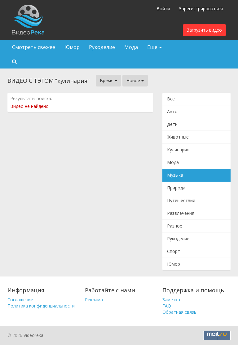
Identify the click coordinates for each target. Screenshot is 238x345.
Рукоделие (102, 47)
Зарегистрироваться (201, 8)
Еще (154, 47)
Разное (174, 226)
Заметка (171, 300)
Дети (172, 124)
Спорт (173, 251)
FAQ (166, 306)
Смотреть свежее (33, 47)
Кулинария (178, 150)
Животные (178, 137)
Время (108, 80)
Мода (131, 47)
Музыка (175, 175)
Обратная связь (179, 312)
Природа (176, 188)
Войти (163, 8)
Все (171, 99)
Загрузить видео (204, 30)
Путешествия (181, 200)
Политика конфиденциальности (41, 306)
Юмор (72, 47)
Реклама (94, 300)
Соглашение (20, 300)
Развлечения (180, 213)
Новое (135, 80)
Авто (172, 111)
